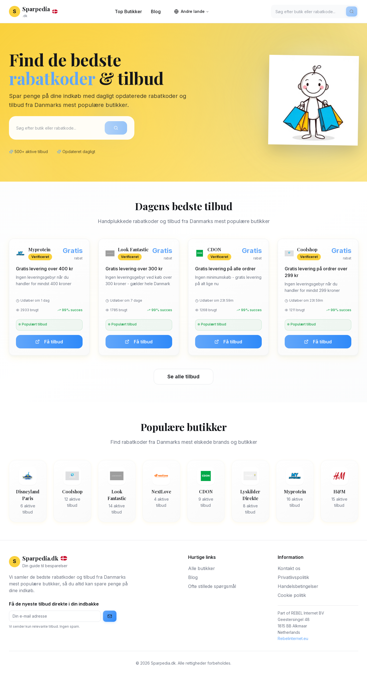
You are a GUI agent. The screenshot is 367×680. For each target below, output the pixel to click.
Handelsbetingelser (298, 586)
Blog (156, 11)
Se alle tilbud (183, 376)
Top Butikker (128, 11)
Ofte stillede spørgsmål (212, 586)
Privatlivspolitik (293, 577)
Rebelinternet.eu (293, 638)
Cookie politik (292, 595)
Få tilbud (49, 341)
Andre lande (191, 11)
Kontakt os (289, 568)
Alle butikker (201, 568)
